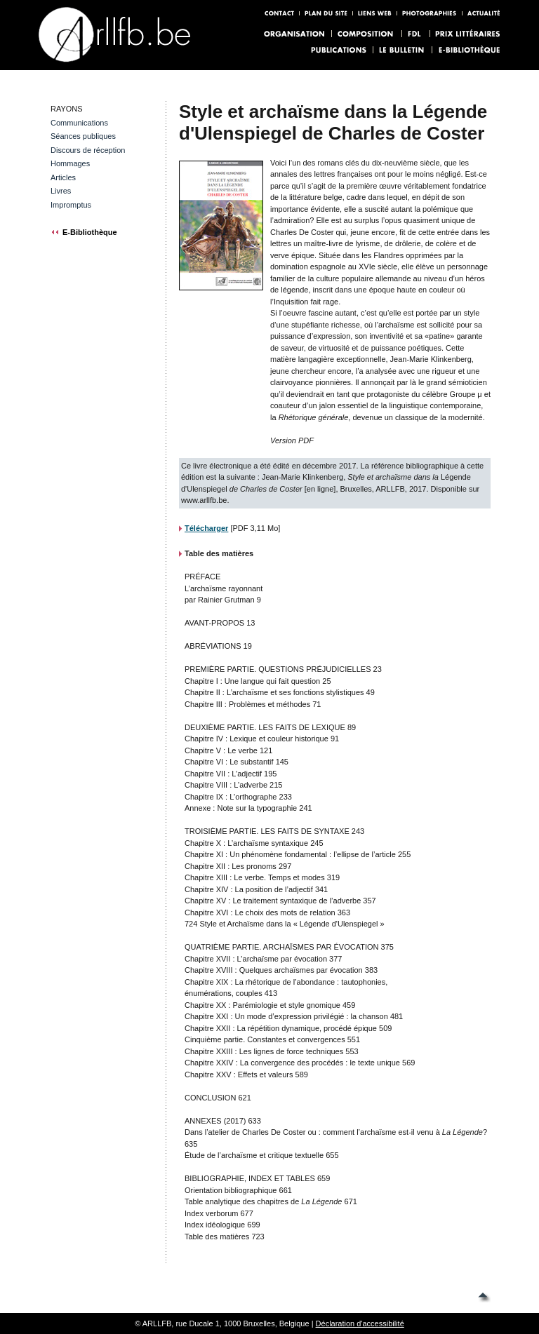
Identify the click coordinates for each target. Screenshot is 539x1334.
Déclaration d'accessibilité (360, 1323)
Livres (61, 191)
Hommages (70, 163)
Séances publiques (83, 136)
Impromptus (71, 205)
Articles (63, 177)
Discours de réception (88, 150)
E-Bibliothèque (89, 232)
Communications (79, 123)
